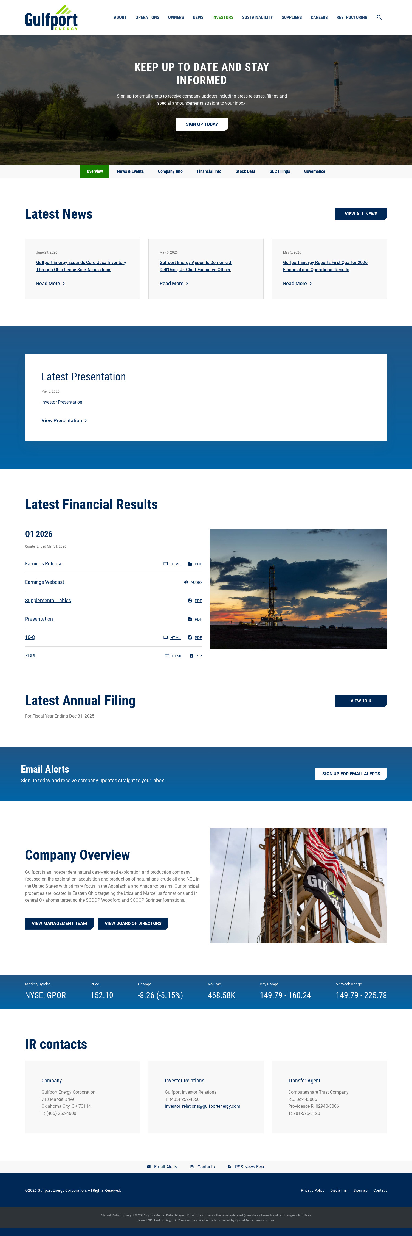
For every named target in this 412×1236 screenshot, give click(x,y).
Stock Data (245, 179)
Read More (48, 291)
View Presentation (61, 428)
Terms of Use (264, 1228)
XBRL (31, 663)
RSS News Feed (250, 1174)
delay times (260, 1223)
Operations (147, 17)
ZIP (195, 663)
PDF (195, 571)
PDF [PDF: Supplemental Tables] (195, 608)
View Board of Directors (133, 931)
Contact (380, 1198)
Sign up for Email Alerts (351, 781)
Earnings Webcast (44, 590)
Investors (222, 17)
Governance (314, 179)
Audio (193, 589)
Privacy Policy (312, 1198)
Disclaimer (339, 1198)
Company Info (170, 179)
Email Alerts (165, 1174)
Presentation (39, 626)
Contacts (206, 1174)
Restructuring (352, 17)
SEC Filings (280, 179)
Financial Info (209, 179)
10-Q (30, 645)
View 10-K (361, 708)
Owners (176, 17)
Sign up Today (202, 132)
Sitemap (361, 1198)
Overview (95, 179)
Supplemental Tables (48, 608)
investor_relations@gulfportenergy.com (202, 1113)
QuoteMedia (155, 1223)
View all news (361, 221)
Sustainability (257, 17)
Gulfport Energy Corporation (62, 1198)
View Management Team (59, 931)
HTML (172, 571)
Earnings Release (44, 571)
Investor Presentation (61, 409)
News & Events (130, 179)
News (198, 17)
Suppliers (292, 17)
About (120, 17)
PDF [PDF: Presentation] (195, 626)
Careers (319, 17)
